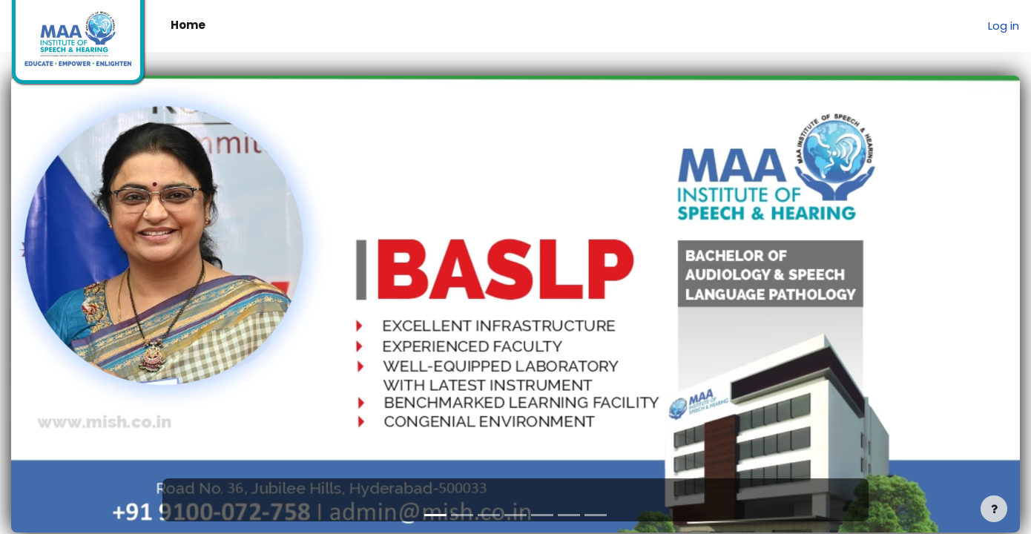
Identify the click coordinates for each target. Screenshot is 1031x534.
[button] (86, 304)
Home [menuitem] (188, 25)
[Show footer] (994, 508)
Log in (1003, 25)
